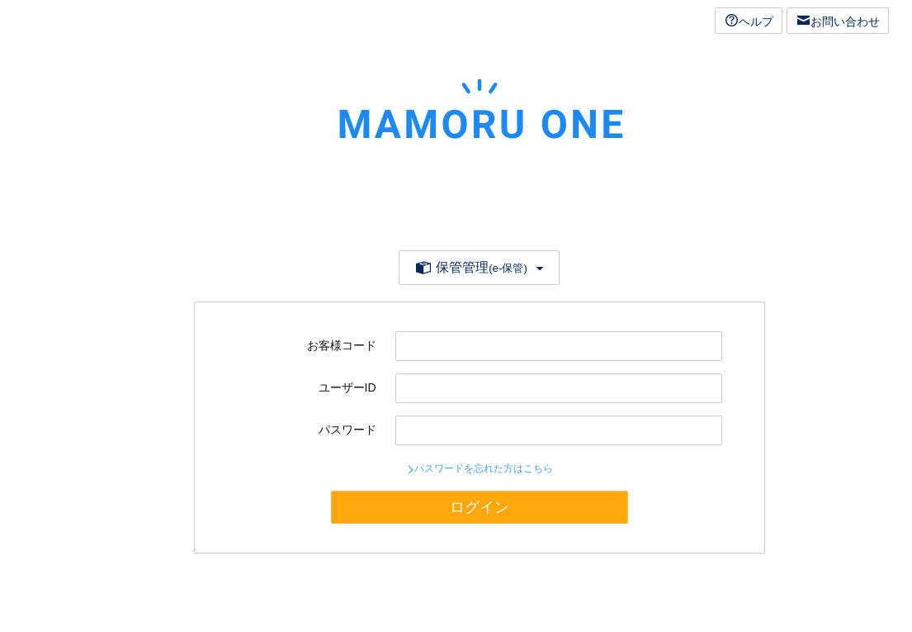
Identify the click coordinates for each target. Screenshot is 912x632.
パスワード (347, 429)
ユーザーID (347, 387)
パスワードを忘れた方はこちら (483, 468)
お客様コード (341, 345)
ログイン (479, 507)
